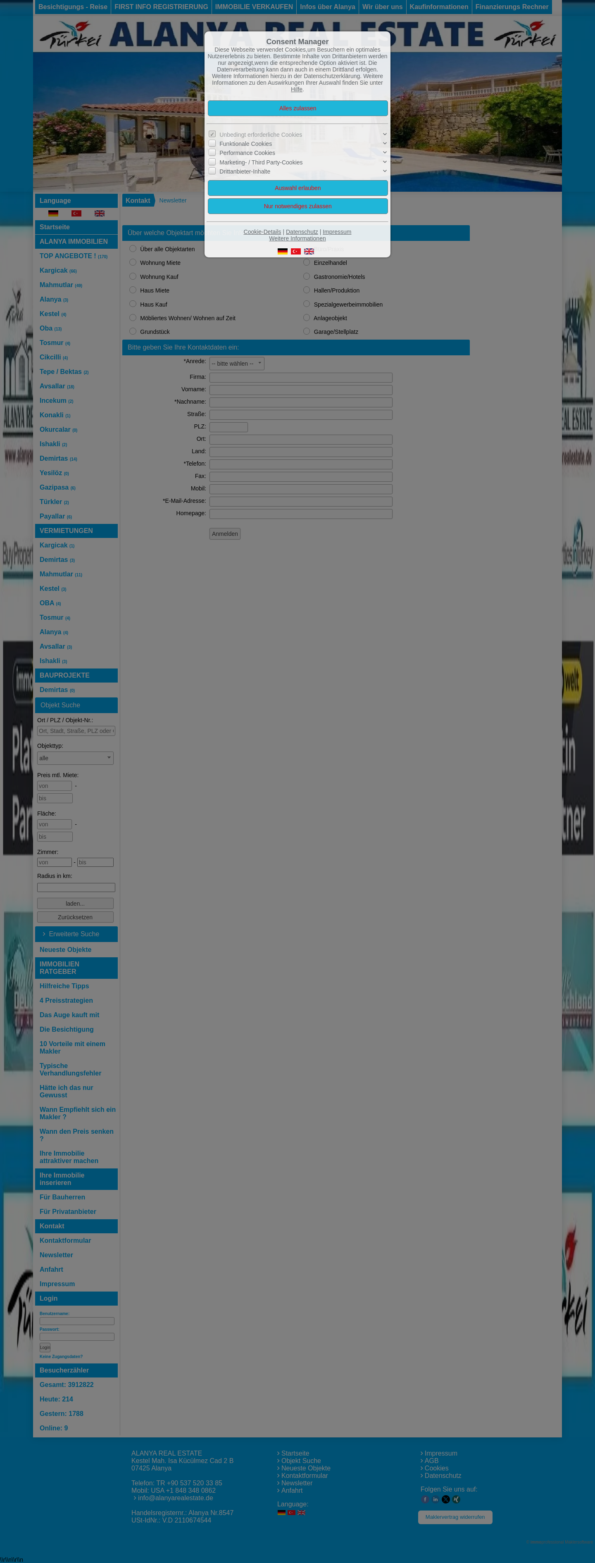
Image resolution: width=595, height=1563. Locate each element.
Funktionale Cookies (245, 143)
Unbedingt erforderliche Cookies (260, 134)
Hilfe (296, 89)
